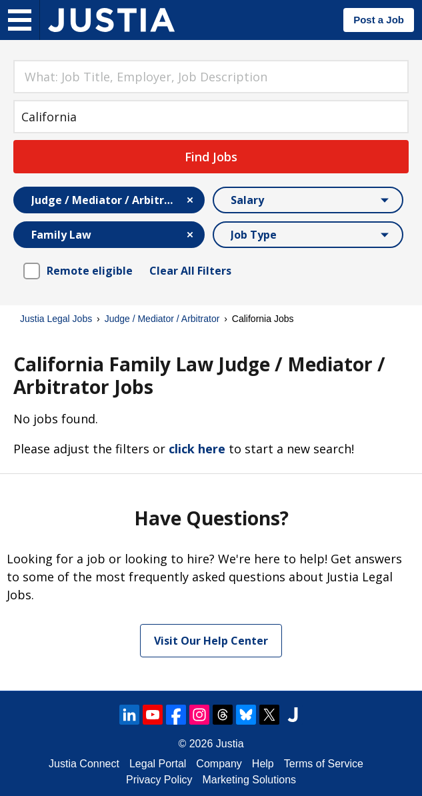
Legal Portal (157, 763)
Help (263, 763)
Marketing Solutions (250, 779)
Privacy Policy (159, 779)
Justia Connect (84, 763)
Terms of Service (323, 763)
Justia (230, 743)
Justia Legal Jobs (56, 318)
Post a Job (378, 19)
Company (218, 763)
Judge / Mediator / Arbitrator (162, 318)
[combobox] (211, 76)
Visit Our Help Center (211, 640)
